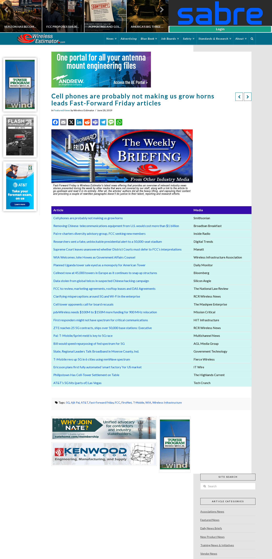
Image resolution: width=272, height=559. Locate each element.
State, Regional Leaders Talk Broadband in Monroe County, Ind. (96, 351)
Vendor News (208, 553)
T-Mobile (138, 402)
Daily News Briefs (211, 528)
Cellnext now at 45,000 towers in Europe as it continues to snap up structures (105, 273)
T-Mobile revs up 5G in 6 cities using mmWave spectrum (91, 359)
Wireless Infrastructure (167, 402)
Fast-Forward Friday (101, 402)
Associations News (212, 511)
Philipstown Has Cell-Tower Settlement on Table (86, 375)
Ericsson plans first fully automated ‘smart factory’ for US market (97, 367)
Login (220, 29)
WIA (148, 402)
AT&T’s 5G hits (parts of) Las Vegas (77, 383)
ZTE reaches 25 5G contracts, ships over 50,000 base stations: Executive (102, 328)
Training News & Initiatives (217, 545)
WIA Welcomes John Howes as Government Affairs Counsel (94, 257)
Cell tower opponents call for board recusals (83, 304)
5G (68, 402)
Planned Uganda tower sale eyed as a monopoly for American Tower (99, 265)
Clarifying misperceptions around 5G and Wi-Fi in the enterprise (97, 296)
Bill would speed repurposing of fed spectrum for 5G (89, 343)
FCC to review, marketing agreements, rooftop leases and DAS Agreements (104, 288)
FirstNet (126, 402)
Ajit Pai (75, 402)
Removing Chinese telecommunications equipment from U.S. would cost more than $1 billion (116, 226)
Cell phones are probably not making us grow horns (88, 218)
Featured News (62, 110)
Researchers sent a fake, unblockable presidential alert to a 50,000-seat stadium (107, 241)
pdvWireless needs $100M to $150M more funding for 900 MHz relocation (105, 312)
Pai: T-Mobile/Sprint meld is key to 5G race (83, 335)
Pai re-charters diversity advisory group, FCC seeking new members (99, 233)
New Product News (212, 536)
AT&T (84, 402)
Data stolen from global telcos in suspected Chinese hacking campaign (101, 281)
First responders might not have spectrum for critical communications (100, 320)
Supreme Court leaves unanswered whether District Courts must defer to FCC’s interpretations (117, 249)
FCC (117, 402)
